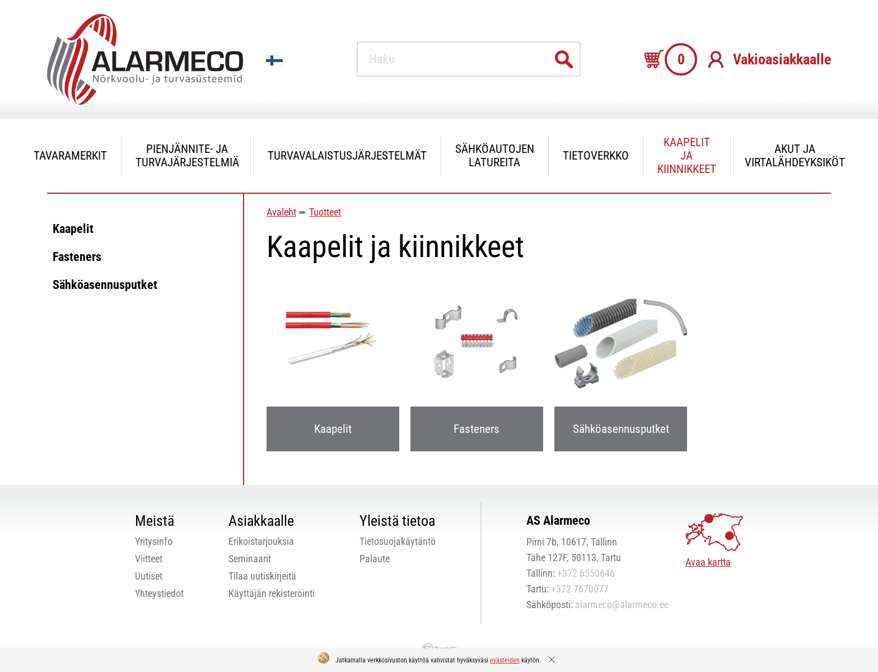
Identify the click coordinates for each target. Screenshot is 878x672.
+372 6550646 (586, 573)
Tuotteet (325, 212)
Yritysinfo (153, 541)
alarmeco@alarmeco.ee (622, 604)
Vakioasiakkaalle (782, 59)
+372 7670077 (580, 589)
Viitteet (148, 558)
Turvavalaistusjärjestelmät (347, 155)
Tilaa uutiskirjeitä (262, 576)
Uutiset (148, 576)
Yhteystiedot (159, 593)
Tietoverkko (596, 155)
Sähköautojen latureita (494, 155)
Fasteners (77, 257)
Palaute (374, 558)
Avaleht (281, 212)
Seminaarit (249, 558)
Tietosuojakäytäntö (397, 541)
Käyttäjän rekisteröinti (271, 593)
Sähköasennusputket (105, 285)
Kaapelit (73, 229)
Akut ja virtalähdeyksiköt (795, 155)
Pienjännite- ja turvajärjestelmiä (187, 155)
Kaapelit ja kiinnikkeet (686, 156)
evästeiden (505, 660)
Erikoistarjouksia (261, 541)
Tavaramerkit (70, 155)
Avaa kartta (708, 562)
